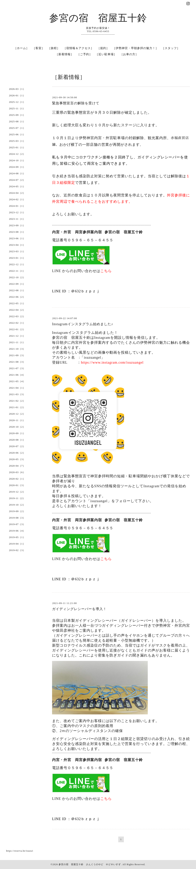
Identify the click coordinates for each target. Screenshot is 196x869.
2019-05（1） (17, 537)
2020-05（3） (17, 459)
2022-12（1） (17, 264)
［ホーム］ (21, 48)
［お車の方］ (129, 54)
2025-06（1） (17, 134)
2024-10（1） (17, 160)
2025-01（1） (17, 147)
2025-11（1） (17, 108)
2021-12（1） (17, 335)
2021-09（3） (17, 355)
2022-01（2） (17, 329)
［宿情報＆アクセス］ (78, 48)
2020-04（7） (17, 465)
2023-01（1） (17, 257)
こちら (106, 271)
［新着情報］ (64, 54)
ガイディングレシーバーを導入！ (79, 609)
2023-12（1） (17, 212)
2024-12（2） (17, 153)
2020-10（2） (17, 426)
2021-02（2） (17, 400)
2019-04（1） (17, 543)
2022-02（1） (17, 322)
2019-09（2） (17, 511)
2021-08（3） (17, 361)
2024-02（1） (17, 199)
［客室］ (38, 48)
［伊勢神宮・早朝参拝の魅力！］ (135, 48)
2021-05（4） (17, 381)
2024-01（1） (17, 205)
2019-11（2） (17, 498)
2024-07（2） (17, 179)
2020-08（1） (17, 439)
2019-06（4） (17, 530)
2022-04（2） (17, 309)
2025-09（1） (17, 114)
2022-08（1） (17, 290)
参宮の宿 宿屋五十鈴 (98, 18)
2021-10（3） (17, 348)
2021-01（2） (17, 407)
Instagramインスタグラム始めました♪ (82, 324)
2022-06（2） (17, 296)
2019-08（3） (17, 517)
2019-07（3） (17, 524)
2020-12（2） (17, 413)
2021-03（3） (17, 394)
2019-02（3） (17, 550)
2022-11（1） (17, 270)
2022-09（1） (17, 283)
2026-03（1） (17, 89)
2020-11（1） (17, 420)
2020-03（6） (17, 472)
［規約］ (103, 48)
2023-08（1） (17, 231)
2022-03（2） (17, 316)
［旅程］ (54, 48)
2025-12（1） (17, 102)
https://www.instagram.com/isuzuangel (112, 362)
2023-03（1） (17, 251)
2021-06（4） (17, 374)
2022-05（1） (17, 303)
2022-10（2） (17, 277)
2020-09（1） (17, 433)
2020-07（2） (17, 446)
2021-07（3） (17, 368)
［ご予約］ (84, 54)
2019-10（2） (17, 504)
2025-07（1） (17, 127)
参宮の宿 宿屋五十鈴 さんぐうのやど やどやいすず (90, 864)
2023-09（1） (17, 225)
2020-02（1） (17, 478)
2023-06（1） (17, 238)
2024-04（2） (17, 192)
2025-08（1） (17, 121)
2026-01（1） (17, 95)
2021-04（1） (17, 387)
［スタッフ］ (171, 48)
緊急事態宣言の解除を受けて (75, 103)
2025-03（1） (17, 140)
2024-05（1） (17, 186)
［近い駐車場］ (106, 54)
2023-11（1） (17, 218)
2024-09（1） (17, 166)
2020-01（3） (17, 485)
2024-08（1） (17, 173)
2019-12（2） (17, 491)
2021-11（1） (17, 342)
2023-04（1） (17, 244)
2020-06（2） (17, 452)
